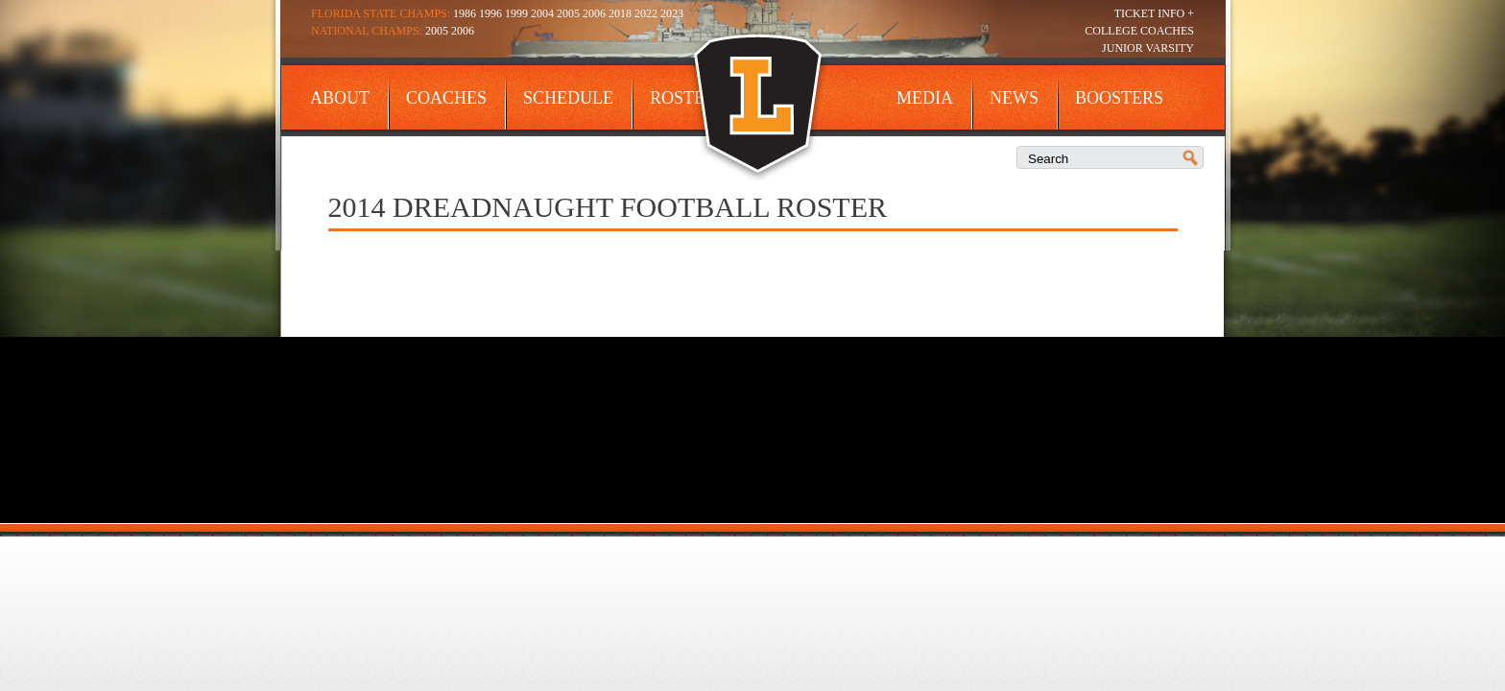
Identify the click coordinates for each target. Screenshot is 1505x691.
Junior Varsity (1148, 48)
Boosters (1119, 98)
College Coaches (1139, 30)
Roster (683, 98)
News (1014, 98)
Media (924, 98)
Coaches (446, 98)
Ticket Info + (1154, 13)
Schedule (568, 98)
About (340, 98)
